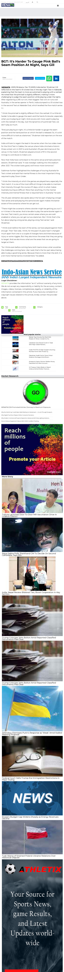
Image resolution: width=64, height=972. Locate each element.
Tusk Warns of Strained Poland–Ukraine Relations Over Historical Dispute (29, 859)
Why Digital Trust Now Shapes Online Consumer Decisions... (17, 418)
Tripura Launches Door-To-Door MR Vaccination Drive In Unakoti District (29, 519)
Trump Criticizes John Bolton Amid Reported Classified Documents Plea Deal (29, 641)
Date (4, 81)
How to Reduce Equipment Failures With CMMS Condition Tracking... (20, 424)
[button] (32, 2)
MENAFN (6, 90)
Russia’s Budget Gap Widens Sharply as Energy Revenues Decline (30, 820)
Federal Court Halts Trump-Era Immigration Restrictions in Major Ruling (30, 781)
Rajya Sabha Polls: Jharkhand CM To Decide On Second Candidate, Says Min (29, 557)
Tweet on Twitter (40, 81)
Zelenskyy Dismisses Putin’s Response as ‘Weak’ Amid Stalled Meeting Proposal (32, 736)
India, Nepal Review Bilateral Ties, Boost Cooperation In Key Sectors (31, 596)
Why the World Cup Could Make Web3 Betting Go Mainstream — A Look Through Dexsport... (27, 415)
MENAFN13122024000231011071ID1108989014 (22, 264)
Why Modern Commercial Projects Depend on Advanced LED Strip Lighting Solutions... (25, 421)
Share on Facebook (28, 81)
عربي (27, 2)
